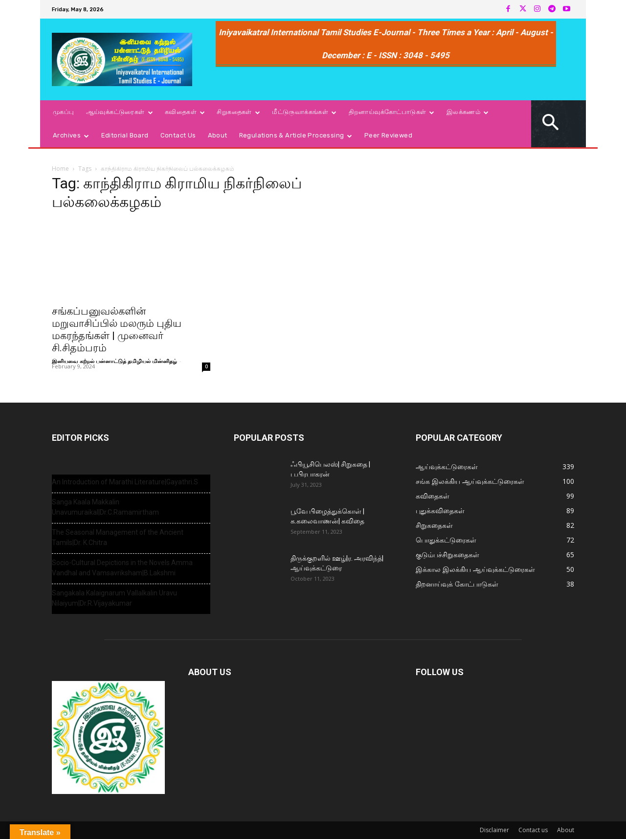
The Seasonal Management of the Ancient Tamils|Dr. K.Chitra (117, 537)
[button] (550, 123)
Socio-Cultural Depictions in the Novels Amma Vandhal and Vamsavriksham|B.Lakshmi (122, 568)
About (565, 830)
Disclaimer (494, 830)
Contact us (533, 830)
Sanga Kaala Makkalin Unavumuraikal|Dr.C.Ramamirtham (105, 507)
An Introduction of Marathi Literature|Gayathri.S (125, 482)
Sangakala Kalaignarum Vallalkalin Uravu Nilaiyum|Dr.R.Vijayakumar (114, 598)
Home (60, 168)
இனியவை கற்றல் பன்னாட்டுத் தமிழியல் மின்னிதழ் (114, 360)
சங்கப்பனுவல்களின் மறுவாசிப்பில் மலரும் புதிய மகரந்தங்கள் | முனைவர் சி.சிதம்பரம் (116, 329)
